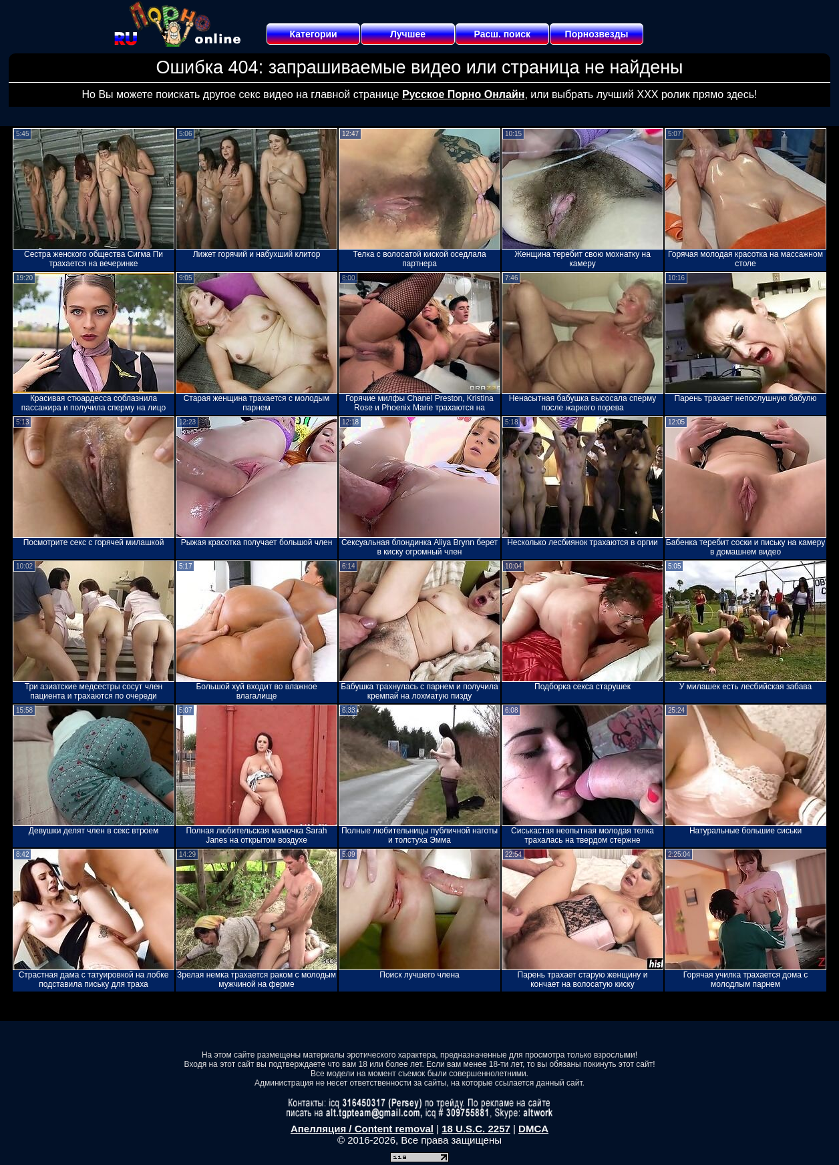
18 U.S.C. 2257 (476, 1128)
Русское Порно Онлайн (463, 94)
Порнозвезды (597, 34)
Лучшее (408, 34)
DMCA (533, 1128)
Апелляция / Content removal (362, 1128)
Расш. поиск (502, 34)
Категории (313, 34)
